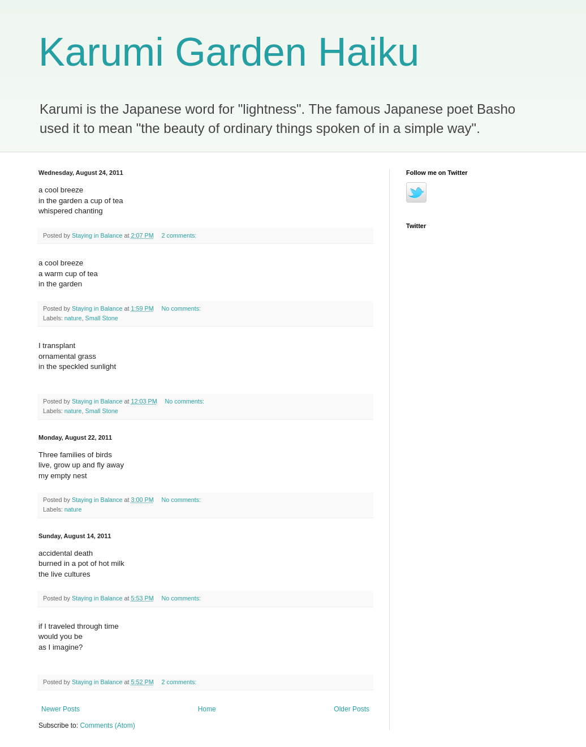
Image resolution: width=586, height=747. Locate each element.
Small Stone (101, 318)
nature (73, 318)
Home (207, 709)
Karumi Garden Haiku (228, 52)
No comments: (182, 308)
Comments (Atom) (107, 725)
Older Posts (351, 709)
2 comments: (180, 235)
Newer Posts (60, 709)
